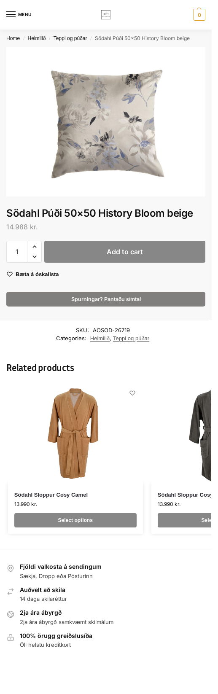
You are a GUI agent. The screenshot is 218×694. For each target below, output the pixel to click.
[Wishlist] (132, 393)
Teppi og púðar (70, 38)
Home (13, 38)
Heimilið (37, 38)
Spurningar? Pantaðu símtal (106, 299)
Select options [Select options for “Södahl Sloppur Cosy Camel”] (75, 520)
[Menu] (19, 14)
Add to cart (125, 251)
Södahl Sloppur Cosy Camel (51, 495)
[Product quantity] (16, 252)
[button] (198, 15)
